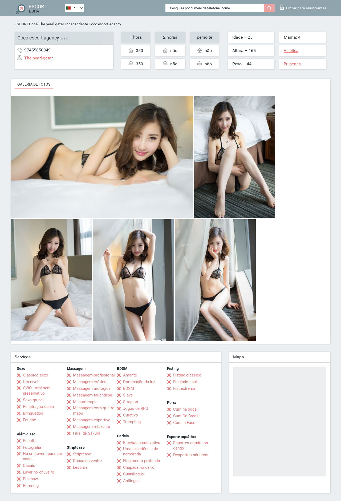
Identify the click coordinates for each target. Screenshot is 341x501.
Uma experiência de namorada (140, 451)
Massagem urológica (92, 388)
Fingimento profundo (141, 460)
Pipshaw (30, 478)
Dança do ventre (87, 460)
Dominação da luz (139, 381)
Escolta (29, 440)
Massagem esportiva (91, 420)
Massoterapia (85, 401)
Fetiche (29, 420)
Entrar (303, 7)
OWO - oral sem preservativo (37, 391)
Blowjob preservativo (141, 442)
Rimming (31, 485)
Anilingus (131, 480)
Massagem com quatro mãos (94, 411)
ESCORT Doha (26, 24)
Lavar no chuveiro (38, 472)
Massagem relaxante (91, 426)
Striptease (82, 454)
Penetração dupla (38, 406)
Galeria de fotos (33, 84)
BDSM (128, 388)
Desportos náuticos (190, 454)
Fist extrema (184, 388)
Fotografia (32, 447)
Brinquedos (33, 413)
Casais (29, 465)
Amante (130, 375)
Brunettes (292, 64)
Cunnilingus (133, 474)
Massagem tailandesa (92, 395)
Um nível (30, 381)
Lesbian (80, 467)
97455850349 (37, 50)
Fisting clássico (187, 375)
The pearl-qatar (51, 24)
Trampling (132, 421)
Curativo (130, 415)
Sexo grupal (33, 400)
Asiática (291, 50)
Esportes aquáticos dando (190, 445)
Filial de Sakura (86, 433)
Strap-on (130, 401)
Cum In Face (184, 422)
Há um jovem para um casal (42, 456)
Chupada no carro (139, 467)
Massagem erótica (89, 381)
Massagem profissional (94, 375)
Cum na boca (185, 409)
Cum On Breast (186, 416)
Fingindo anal (185, 381)
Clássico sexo (35, 375)
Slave (128, 395)
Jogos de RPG (135, 408)
